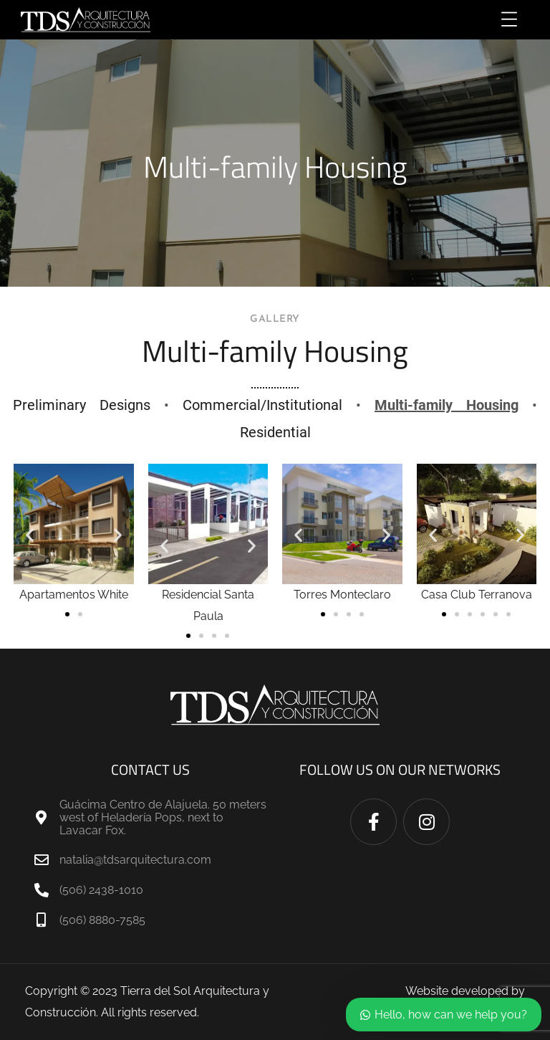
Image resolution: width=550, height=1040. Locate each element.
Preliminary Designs (81, 405)
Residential (275, 432)
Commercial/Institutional (262, 405)
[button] (30, 535)
